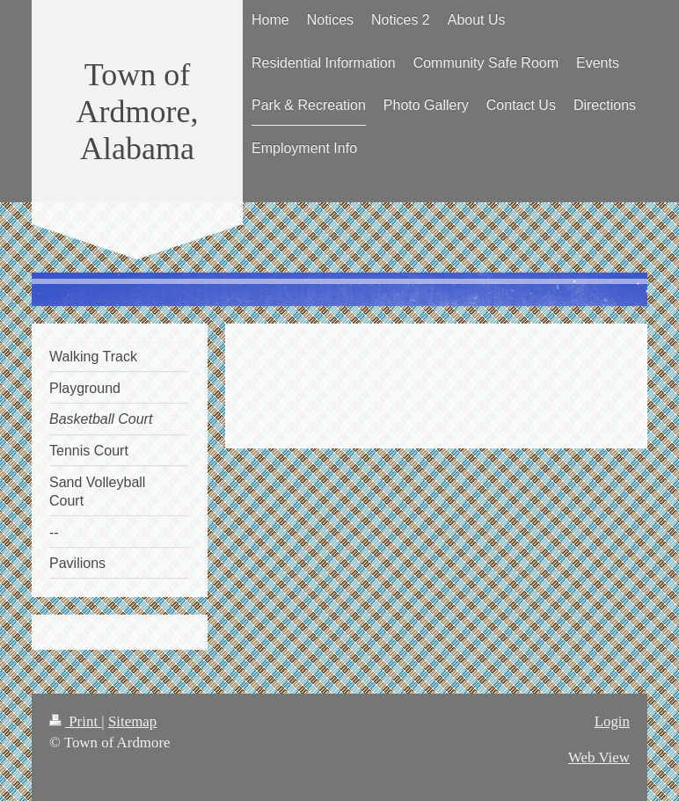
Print (75, 721)
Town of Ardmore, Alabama (138, 111)
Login (612, 721)
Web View (599, 757)
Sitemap (132, 721)
